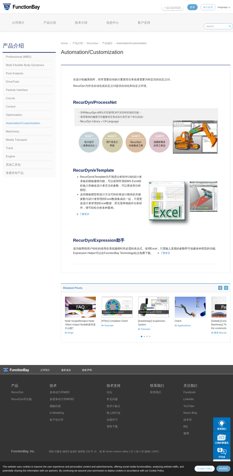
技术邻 (187, 419)
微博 (186, 433)
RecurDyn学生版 (21, 399)
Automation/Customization (131, 43)
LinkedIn (188, 399)
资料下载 (112, 426)
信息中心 (112, 22)
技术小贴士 (113, 406)
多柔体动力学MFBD (62, 399)
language (224, 7)
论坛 (109, 392)
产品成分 (107, 43)
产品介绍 (49, 22)
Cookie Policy (204, 468)
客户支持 (144, 22)
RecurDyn (92, 43)
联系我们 (155, 392)
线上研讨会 (113, 412)
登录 (192, 7)
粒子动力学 (57, 419)
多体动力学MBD (60, 392)
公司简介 (18, 22)
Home (64, 43)
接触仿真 (55, 406)
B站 (185, 426)
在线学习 (112, 419)
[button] (141, 336)
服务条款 (66, 370)
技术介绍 (81, 22)
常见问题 (112, 399)
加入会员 (208, 7)
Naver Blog (190, 412)
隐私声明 (87, 370)
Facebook (189, 392)
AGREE (223, 468)
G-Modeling (57, 412)
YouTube (188, 406)
